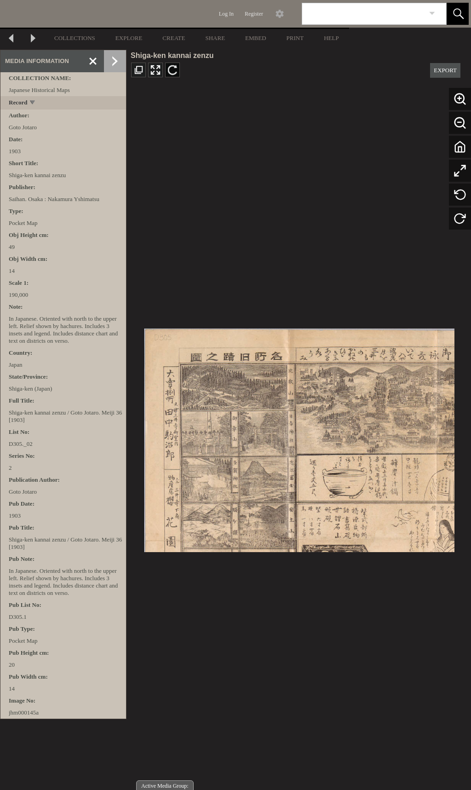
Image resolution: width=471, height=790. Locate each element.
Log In (226, 14)
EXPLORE (129, 38)
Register (254, 14)
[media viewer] (298, 438)
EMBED (255, 38)
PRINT (295, 38)
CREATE (173, 38)
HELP (331, 38)
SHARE (215, 38)
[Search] (363, 14)
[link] (432, 13)
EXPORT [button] (445, 70)
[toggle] (32, 103)
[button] (458, 14)
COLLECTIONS (74, 38)
